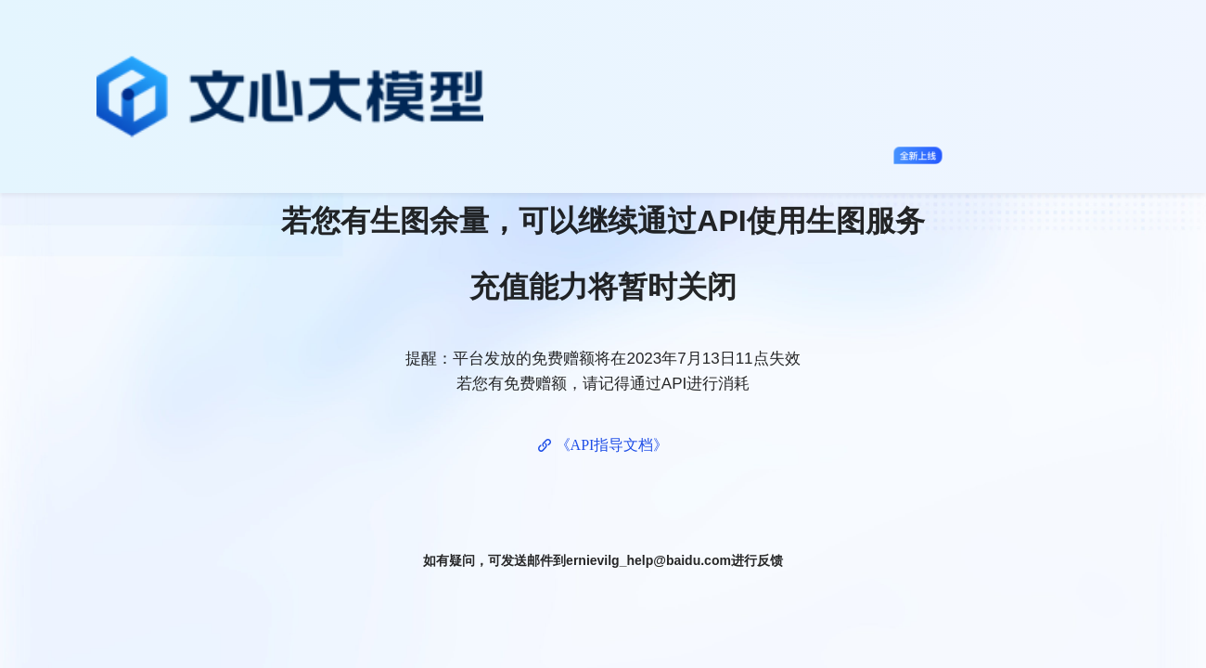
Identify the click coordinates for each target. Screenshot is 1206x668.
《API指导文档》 (612, 445)
